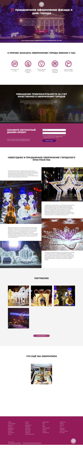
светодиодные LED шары (53, 211)
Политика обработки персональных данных (32, 447)
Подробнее (41, 31)
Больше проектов (41, 338)
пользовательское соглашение (53, 137)
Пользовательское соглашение (14, 447)
